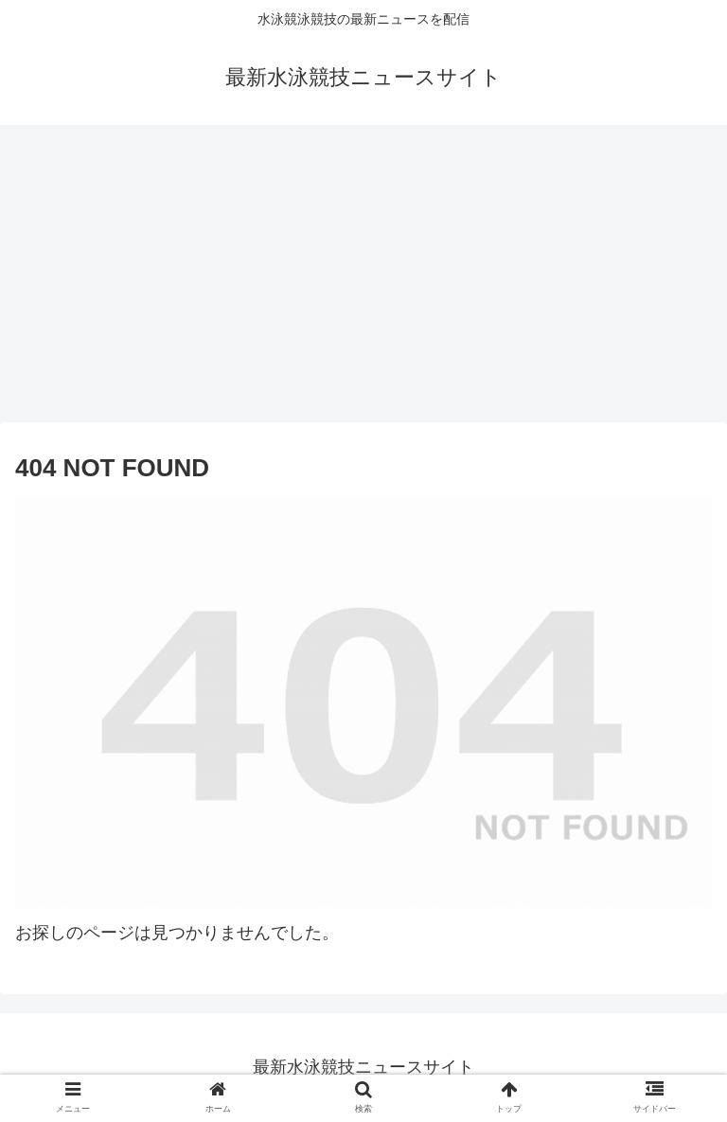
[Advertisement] (363, 280)
